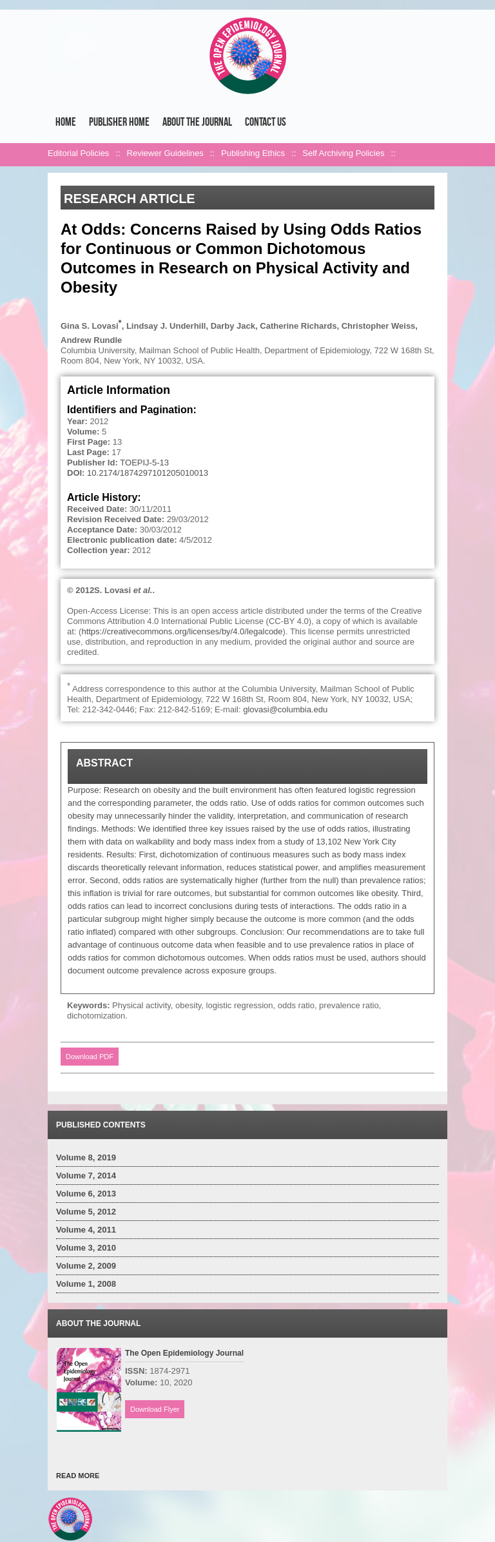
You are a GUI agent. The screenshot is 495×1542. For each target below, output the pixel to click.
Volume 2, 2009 (86, 1266)
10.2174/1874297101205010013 (147, 473)
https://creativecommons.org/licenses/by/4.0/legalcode (181, 631)
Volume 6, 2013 (86, 1193)
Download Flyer (154, 1409)
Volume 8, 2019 (86, 1157)
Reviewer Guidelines (165, 153)
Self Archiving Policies (343, 153)
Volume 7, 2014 (86, 1175)
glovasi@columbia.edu (285, 709)
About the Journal (197, 121)
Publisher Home (119, 121)
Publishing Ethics (253, 153)
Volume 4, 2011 (86, 1230)
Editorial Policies (78, 153)
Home (65, 121)
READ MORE (77, 1475)
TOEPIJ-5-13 (144, 462)
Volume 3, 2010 (86, 1248)
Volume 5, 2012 (86, 1211)
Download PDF (89, 1056)
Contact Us (265, 121)
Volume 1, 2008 (86, 1284)
